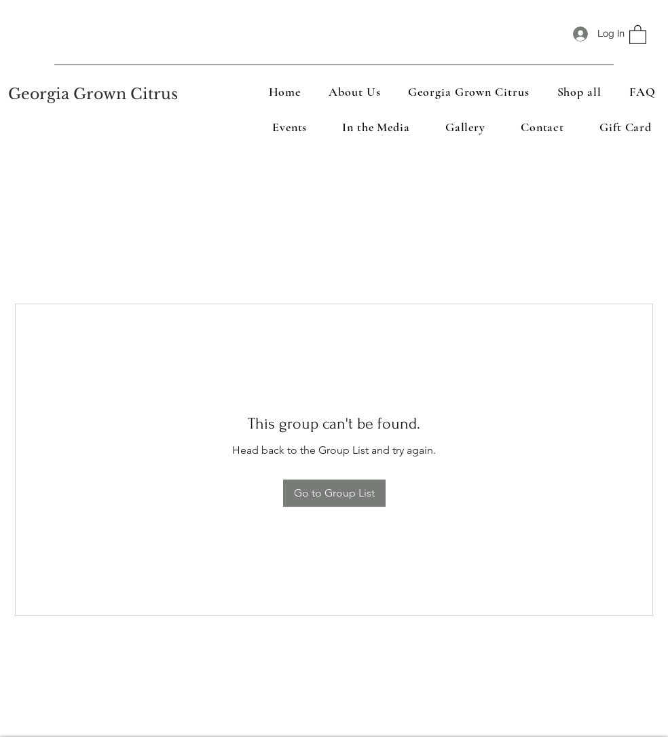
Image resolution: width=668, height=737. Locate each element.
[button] (637, 34)
